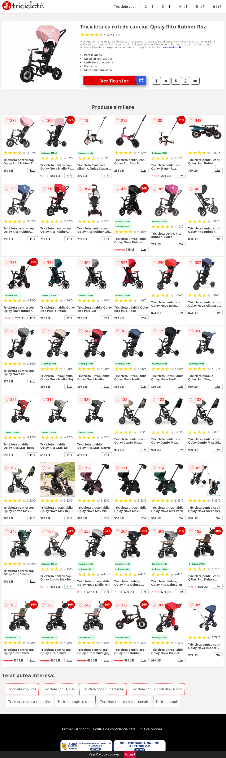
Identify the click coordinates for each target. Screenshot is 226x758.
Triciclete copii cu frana (75, 701)
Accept (130, 754)
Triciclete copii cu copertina (29, 701)
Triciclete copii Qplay (59, 689)
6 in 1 (217, 6)
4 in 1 (183, 6)
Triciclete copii (125, 6)
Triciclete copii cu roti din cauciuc (156, 689)
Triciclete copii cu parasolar (103, 689)
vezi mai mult (172, 47)
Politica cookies (150, 729)
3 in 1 (166, 6)
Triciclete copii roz (22, 689)
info (32, 170)
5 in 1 (200, 6)
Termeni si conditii (76, 729)
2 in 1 (149, 6)
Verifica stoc (123, 80)
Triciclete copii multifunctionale (124, 701)
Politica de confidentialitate (114, 729)
